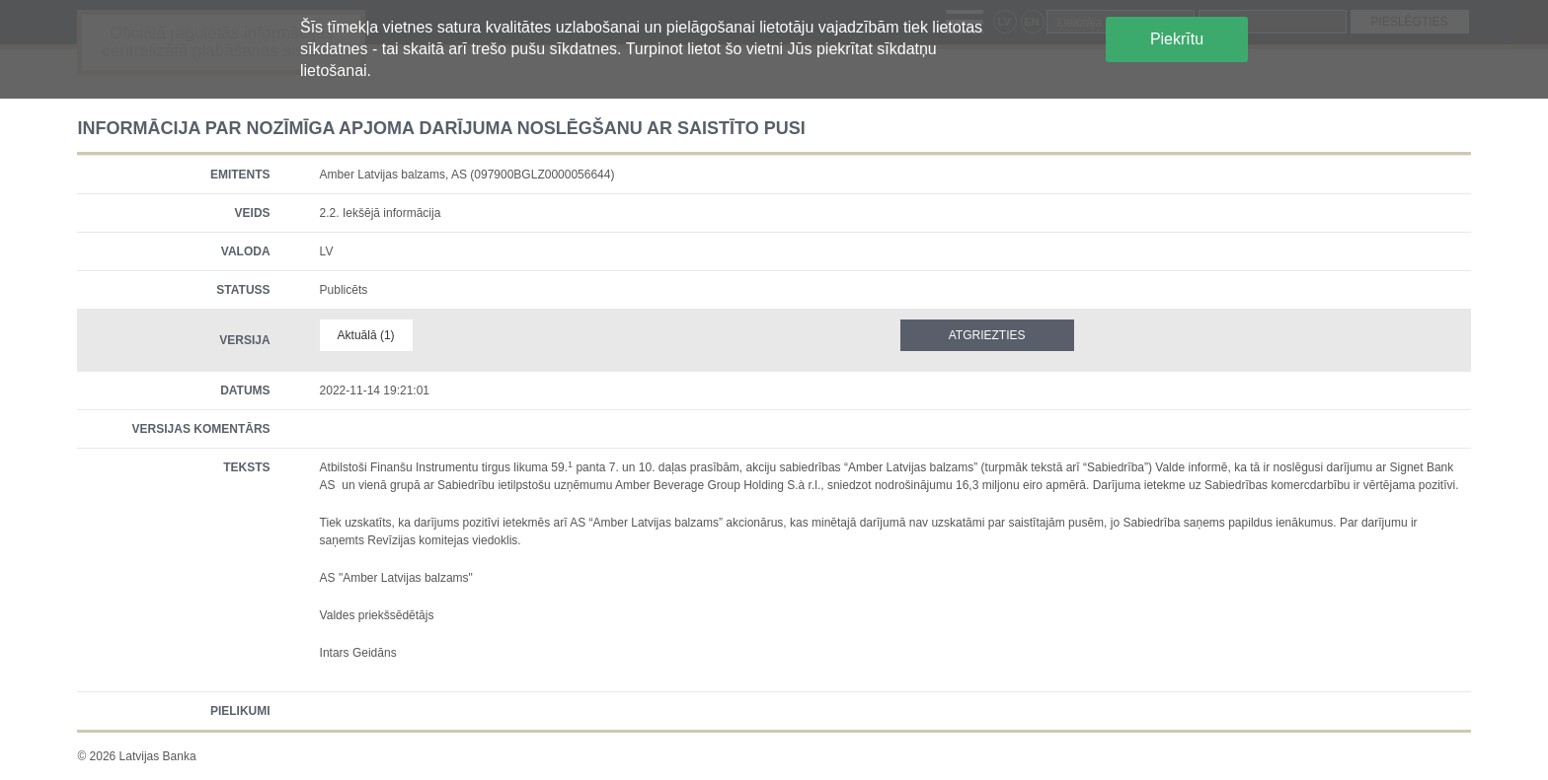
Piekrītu (1176, 39)
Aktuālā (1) (366, 335)
